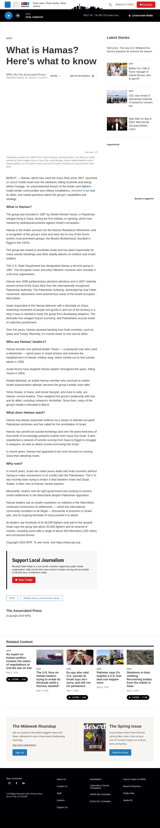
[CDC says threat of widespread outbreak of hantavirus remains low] (117, 96)
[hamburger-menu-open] (8, 5)
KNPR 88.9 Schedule (100, 794)
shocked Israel (80, 190)
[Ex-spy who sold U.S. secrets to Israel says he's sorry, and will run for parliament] (80, 657)
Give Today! (23, 579)
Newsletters (124, 4)
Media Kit (127, 800)
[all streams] (140, 15)
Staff (59, 793)
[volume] (18, 15)
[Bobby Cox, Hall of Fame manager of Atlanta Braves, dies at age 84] (117, 69)
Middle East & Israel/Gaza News (41, 598)
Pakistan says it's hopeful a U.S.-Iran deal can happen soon (109, 677)
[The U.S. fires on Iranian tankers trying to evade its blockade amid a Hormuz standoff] (49, 657)
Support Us (62, 807)
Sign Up (20, 752)
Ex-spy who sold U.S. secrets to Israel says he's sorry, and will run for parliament (79, 679)
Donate (147, 4)
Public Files (129, 793)
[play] (8, 15)
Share (55, 76)
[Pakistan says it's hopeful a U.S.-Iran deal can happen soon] (110, 657)
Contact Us (62, 786)
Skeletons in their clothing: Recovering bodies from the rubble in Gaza (139, 679)
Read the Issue (120, 752)
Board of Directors (132, 786)
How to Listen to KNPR (134, 779)
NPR (9, 38)
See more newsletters (24, 744)
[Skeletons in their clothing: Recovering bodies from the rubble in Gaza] (140, 657)
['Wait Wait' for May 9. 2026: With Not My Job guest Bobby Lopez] (117, 124)
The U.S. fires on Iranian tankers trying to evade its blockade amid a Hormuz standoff (48, 679)
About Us (61, 779)
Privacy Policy (36, 794)
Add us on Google (82, 76)
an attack (12, 182)
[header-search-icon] (110, 5)
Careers (61, 800)
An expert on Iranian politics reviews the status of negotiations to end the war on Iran (19, 661)
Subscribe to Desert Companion (99, 786)
